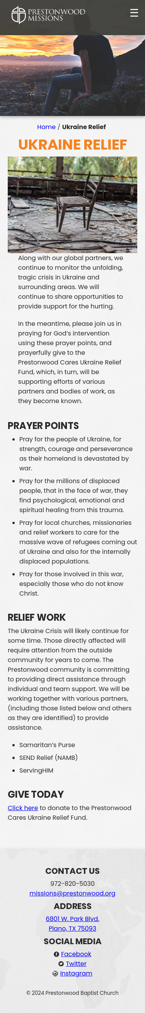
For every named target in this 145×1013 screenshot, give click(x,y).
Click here (23, 808)
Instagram (76, 973)
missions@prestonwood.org (72, 893)
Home (46, 127)
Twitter (76, 963)
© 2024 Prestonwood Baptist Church (72, 993)
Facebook (76, 954)
